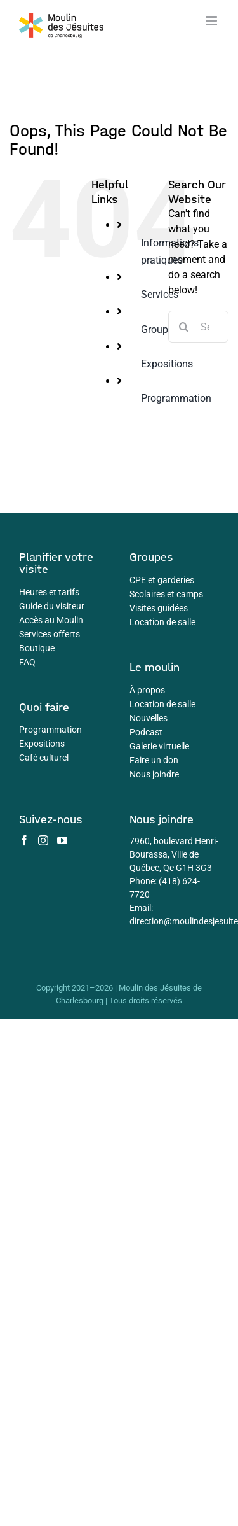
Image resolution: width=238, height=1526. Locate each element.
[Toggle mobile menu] (212, 20)
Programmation (176, 398)
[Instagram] (43, 840)
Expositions (167, 364)
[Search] (184, 327)
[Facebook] (24, 840)
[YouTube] (62, 840)
